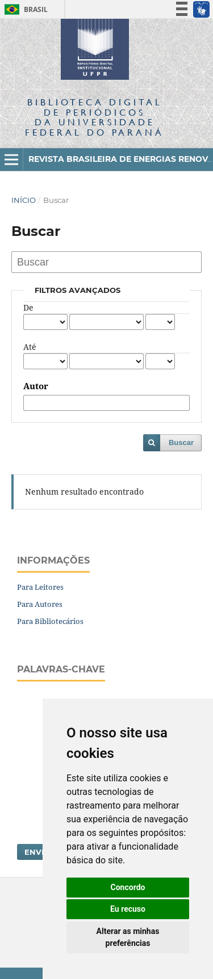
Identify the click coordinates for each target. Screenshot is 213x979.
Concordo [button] (128, 887)
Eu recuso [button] (127, 908)
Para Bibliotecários (50, 621)
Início (23, 200)
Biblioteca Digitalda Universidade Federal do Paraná (94, 117)
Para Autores (39, 604)
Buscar (181, 442)
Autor (35, 386)
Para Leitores (40, 587)
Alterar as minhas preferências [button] (128, 937)
